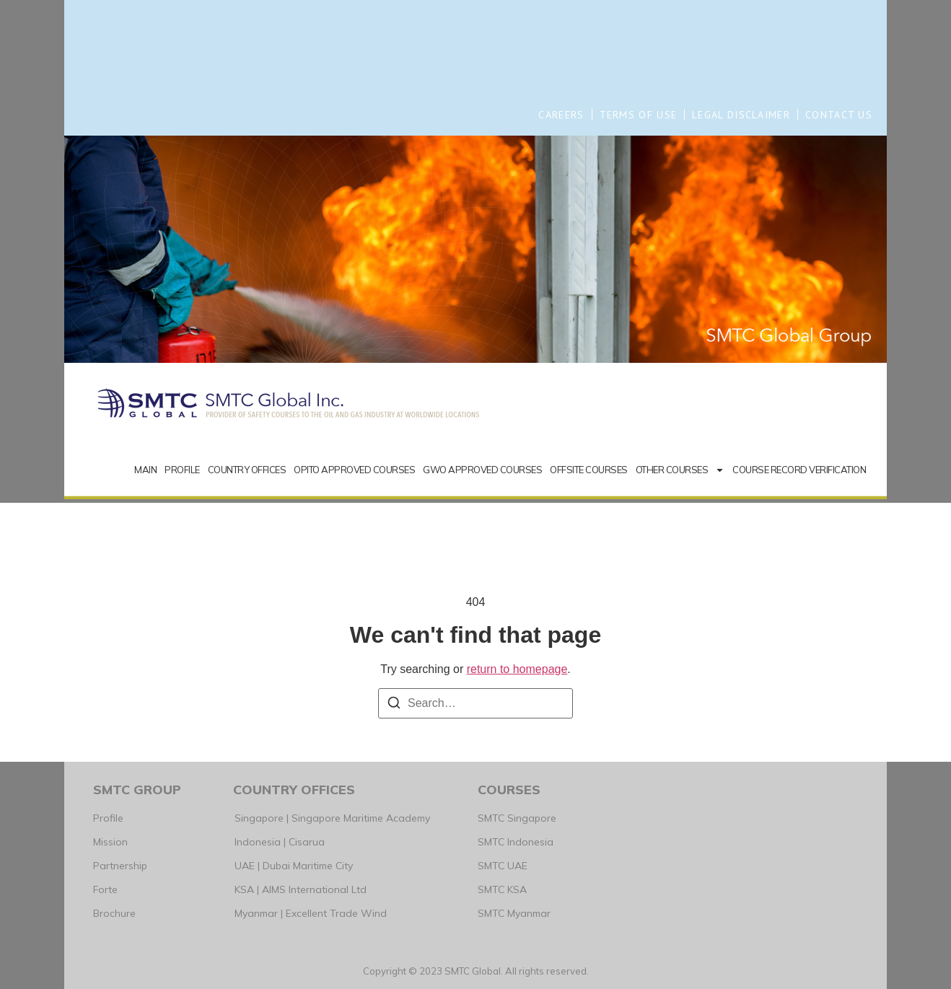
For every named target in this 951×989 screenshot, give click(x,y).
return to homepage (517, 669)
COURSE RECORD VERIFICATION (799, 469)
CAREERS (561, 114)
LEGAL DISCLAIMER (741, 114)
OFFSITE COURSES (589, 469)
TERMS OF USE (639, 114)
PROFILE (182, 469)
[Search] (394, 705)
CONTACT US (838, 114)
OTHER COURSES (680, 470)
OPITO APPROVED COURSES (354, 469)
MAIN (145, 469)
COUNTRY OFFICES (247, 469)
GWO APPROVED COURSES (482, 469)
